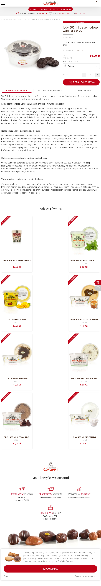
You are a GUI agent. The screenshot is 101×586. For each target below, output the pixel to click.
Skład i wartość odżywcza (50, 91)
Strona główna (6, 20)
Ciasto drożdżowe (59, 545)
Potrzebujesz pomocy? (31, 13)
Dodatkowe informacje (16, 91)
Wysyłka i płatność (85, 545)
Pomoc (29, 548)
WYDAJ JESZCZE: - (50, 9)
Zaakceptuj (50, 568)
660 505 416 (8, 544)
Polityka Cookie (65, 561)
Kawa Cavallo (58, 548)
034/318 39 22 (9, 547)
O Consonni (31, 542)
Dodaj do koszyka (81, 82)
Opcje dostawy (84, 91)
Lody (14, 20)
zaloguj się (80, 13)
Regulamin (31, 545)
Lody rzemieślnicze (24, 20)
